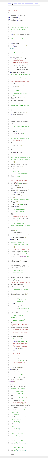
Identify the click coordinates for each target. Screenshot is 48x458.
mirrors (10, 3)
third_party (19, 3)
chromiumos (15, 3)
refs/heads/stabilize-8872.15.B (29, 3)
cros (12, 3)
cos (8, 3)
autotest (23, 3)
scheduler (36, 3)
